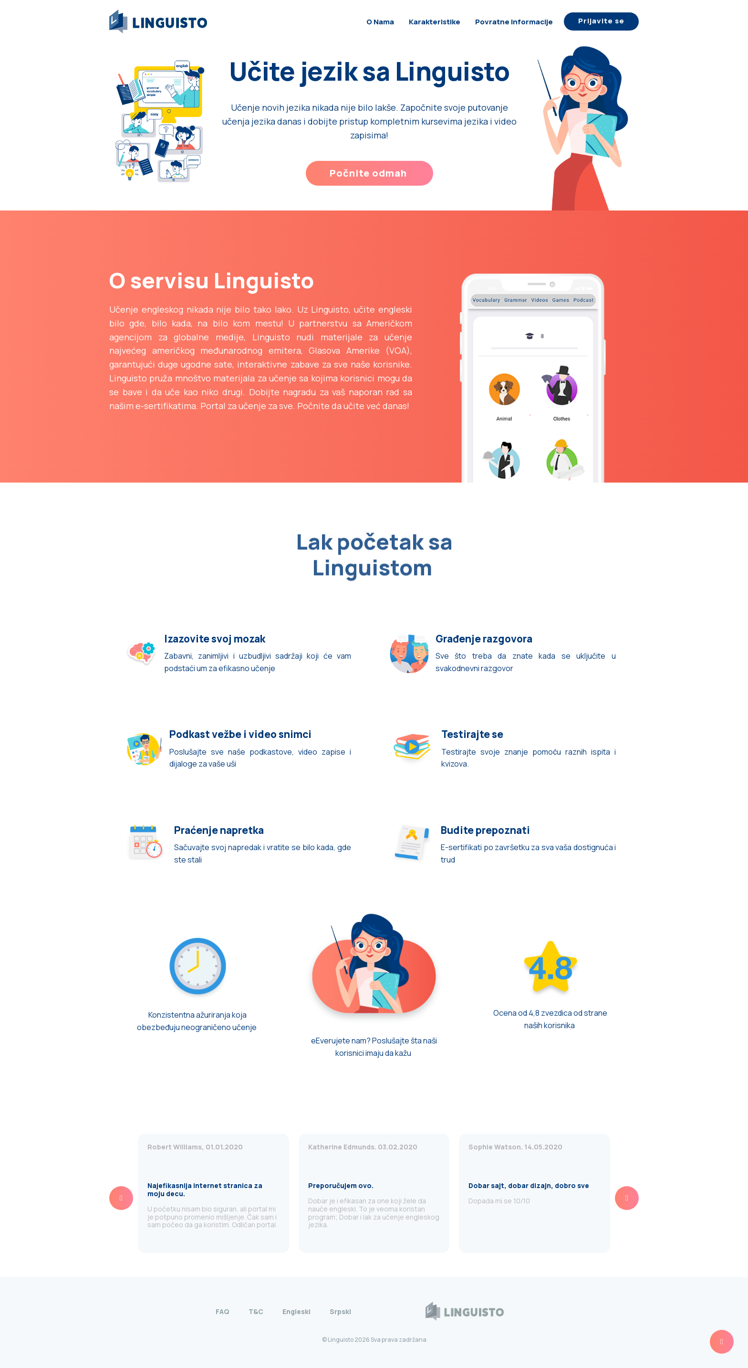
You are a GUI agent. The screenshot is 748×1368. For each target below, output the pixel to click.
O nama (380, 22)
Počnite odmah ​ (369, 173)
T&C (256, 1311)
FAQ (222, 1311)
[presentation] (121, 1198)
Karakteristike (434, 22)
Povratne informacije (514, 22)
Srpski (340, 1311)
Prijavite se (601, 21)
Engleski (296, 1311)
